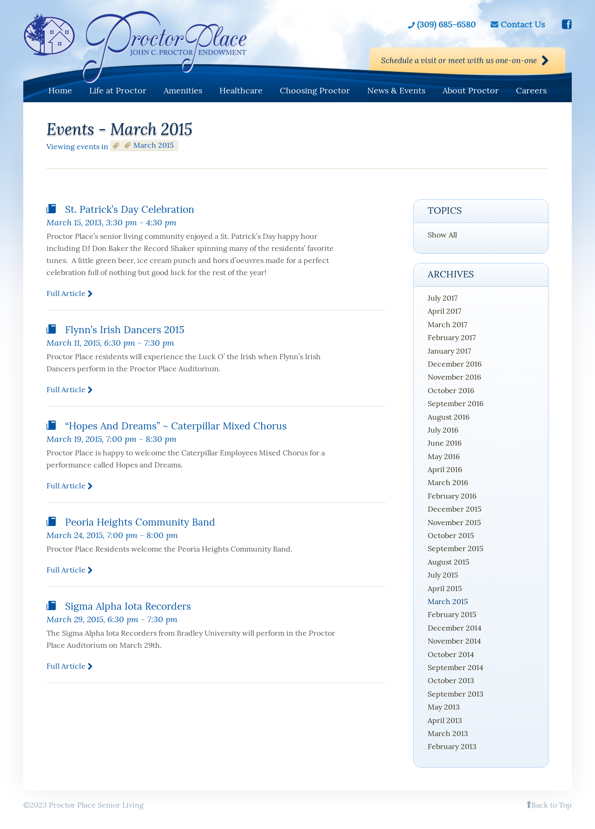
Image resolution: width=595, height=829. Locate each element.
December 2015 (455, 508)
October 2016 (451, 390)
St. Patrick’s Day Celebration (129, 209)
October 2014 (451, 654)
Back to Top (551, 804)
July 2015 (443, 574)
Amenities (183, 90)
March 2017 (447, 324)
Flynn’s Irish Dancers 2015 (124, 329)
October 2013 (451, 680)
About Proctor (471, 90)
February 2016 (452, 495)
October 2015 (451, 535)
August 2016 (448, 416)
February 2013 (452, 746)
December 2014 (455, 627)
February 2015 (452, 614)
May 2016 (444, 456)
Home (60, 90)
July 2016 (443, 429)
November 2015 (454, 522)
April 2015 (445, 588)
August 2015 (448, 561)
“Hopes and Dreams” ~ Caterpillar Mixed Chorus (176, 426)
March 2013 (448, 733)
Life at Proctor (117, 90)
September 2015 (455, 548)
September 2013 (455, 693)
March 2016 (448, 482)
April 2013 (445, 720)
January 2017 (449, 350)
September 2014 (455, 667)
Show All (442, 234)
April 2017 (444, 311)
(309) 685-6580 (446, 24)
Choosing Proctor (315, 90)
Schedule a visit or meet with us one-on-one (447, 60)
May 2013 (444, 706)
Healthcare (241, 90)
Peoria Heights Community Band (140, 522)
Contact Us (523, 24)
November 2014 (454, 640)
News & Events (396, 90)
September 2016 (455, 403)
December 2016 (455, 363)
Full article (66, 293)
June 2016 (445, 442)
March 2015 (448, 601)
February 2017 (452, 337)
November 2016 (454, 377)
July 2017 (442, 298)
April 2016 (445, 469)
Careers (531, 90)
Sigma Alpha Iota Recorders (128, 606)
